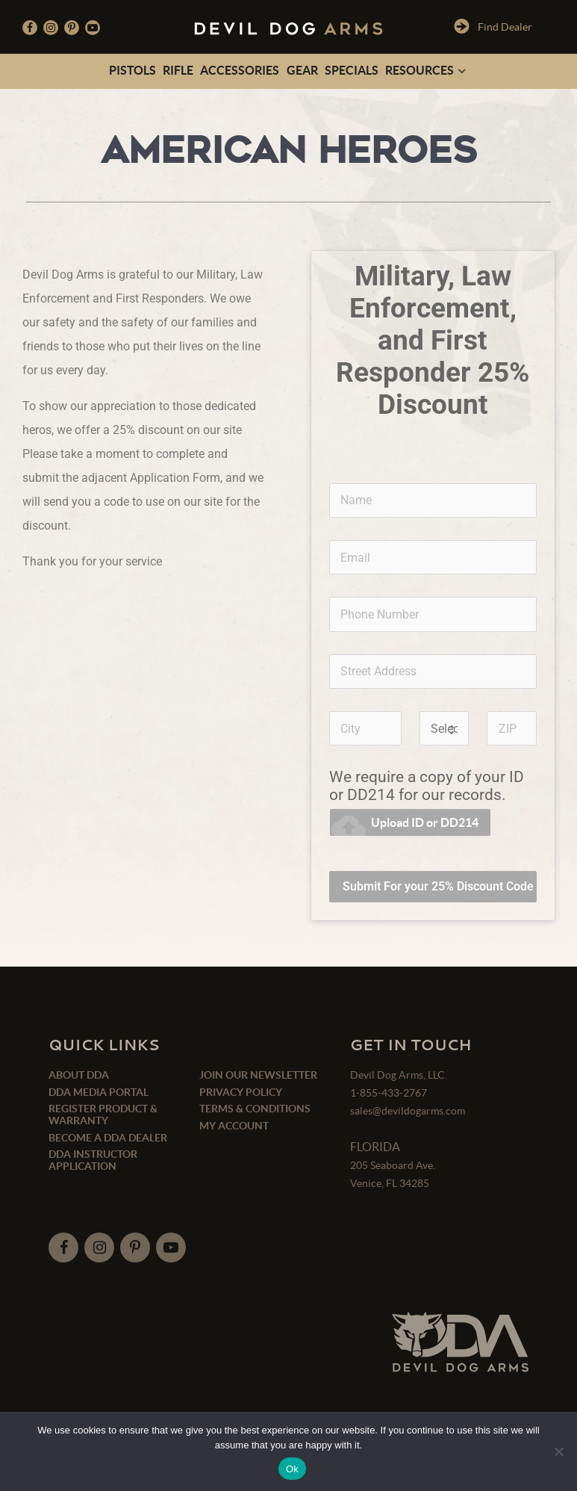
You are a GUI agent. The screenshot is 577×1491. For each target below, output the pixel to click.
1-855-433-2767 (388, 1093)
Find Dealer (492, 26)
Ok (292, 1469)
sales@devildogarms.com (407, 1111)
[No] (558, 1451)
